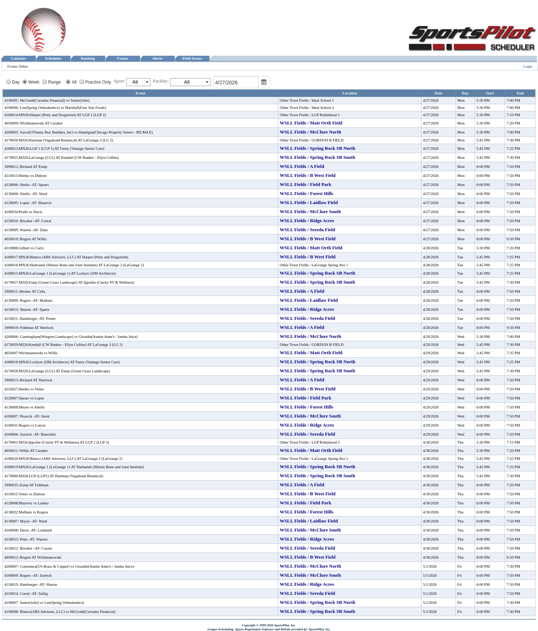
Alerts (157, 58)
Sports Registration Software (254, 629)
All (74, 82)
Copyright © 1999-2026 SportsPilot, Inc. (269, 625)
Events (122, 58)
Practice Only (98, 82)
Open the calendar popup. (264, 82)
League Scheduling (220, 629)
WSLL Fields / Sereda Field (307, 229)
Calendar (18, 58)
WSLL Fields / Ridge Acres (307, 220)
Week (33, 82)
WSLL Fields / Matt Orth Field (311, 123)
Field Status (192, 58)
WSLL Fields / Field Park (305, 184)
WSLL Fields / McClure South (310, 211)
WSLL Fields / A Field (302, 166)
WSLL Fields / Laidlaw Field (309, 202)
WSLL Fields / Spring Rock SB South (317, 157)
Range (54, 82)
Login (527, 66)
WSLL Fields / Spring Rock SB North (317, 148)
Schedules (53, 58)
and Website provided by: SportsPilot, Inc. (303, 629)
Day (16, 82)
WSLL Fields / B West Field (307, 175)
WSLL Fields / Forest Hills (306, 193)
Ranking (88, 58)
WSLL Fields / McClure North (310, 132)
